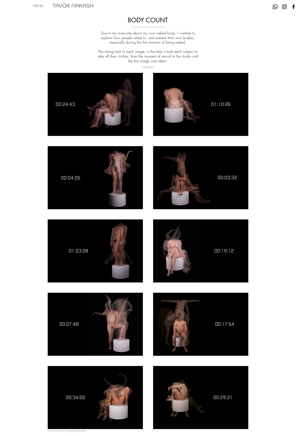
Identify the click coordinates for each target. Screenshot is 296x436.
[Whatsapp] (275, 7)
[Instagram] (284, 7)
